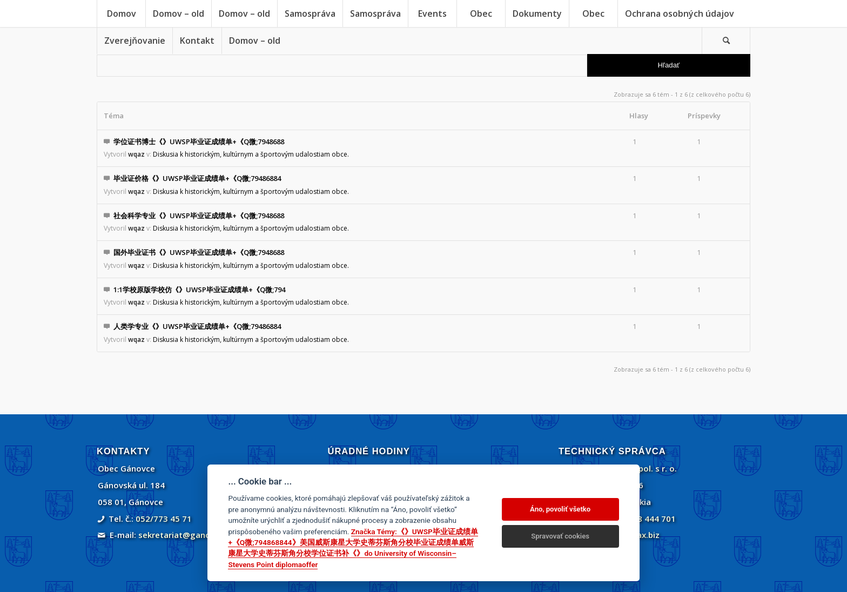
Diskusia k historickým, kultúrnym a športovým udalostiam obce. (251, 154)
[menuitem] (121, 13)
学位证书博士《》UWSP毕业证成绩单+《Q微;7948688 (198, 141)
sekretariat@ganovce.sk (186, 534)
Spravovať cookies (560, 536)
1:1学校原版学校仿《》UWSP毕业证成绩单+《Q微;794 (199, 289)
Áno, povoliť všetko (560, 509)
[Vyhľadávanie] (726, 40)
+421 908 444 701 (641, 518)
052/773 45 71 (164, 518)
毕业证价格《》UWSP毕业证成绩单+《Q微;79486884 (197, 178)
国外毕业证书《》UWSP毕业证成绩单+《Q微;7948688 (198, 252)
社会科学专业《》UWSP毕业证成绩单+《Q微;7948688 (198, 215)
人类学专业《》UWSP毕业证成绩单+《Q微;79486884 (197, 326)
